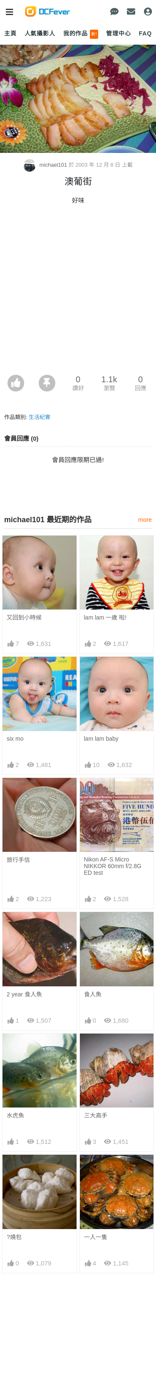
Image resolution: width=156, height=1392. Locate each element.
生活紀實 (39, 417)
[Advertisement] (78, 292)
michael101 (46, 165)
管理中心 (118, 33)
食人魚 (93, 994)
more (145, 519)
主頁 (10, 33)
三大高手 (95, 1115)
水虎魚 (15, 1115)
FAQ (145, 33)
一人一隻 (95, 1237)
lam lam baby (101, 738)
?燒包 (14, 1237)
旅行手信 (18, 859)
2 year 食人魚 (24, 994)
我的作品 (81, 34)
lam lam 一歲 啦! (105, 617)
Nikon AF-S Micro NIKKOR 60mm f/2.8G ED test (112, 866)
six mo (15, 738)
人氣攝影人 (40, 33)
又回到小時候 (24, 617)
